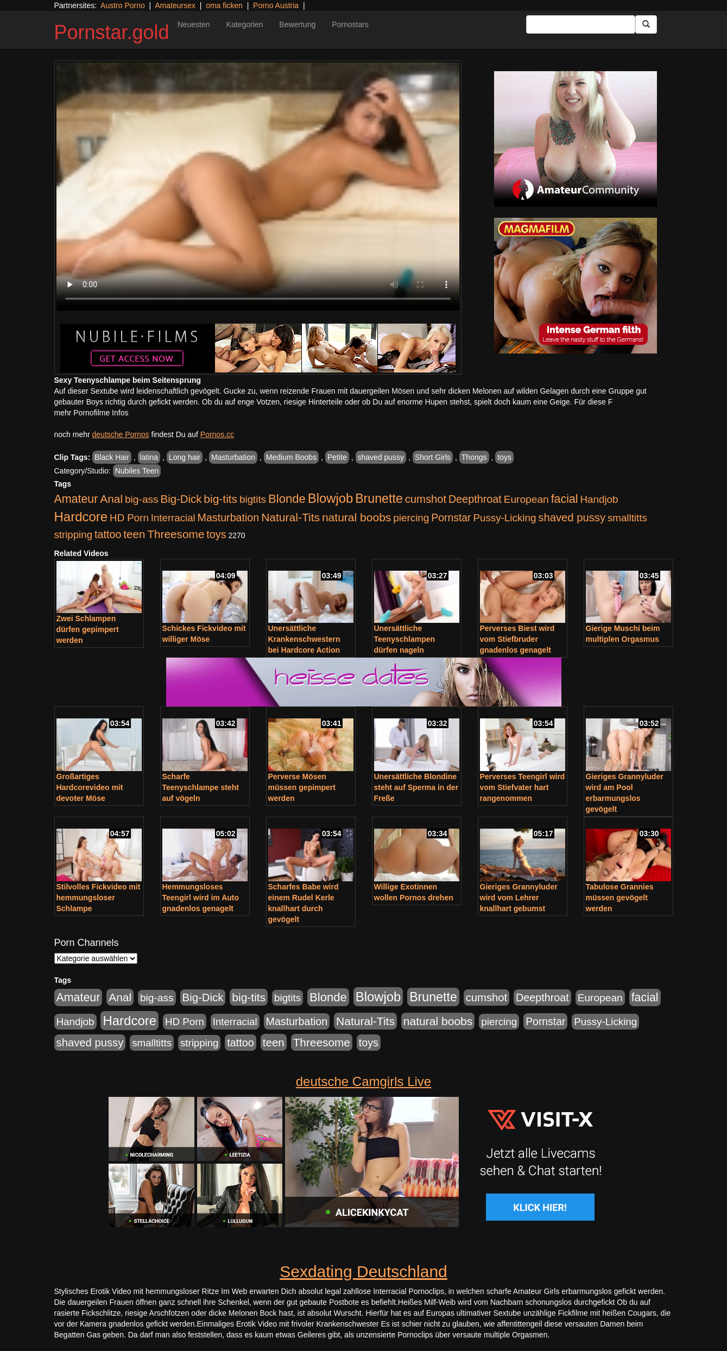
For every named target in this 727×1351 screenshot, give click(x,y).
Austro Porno (122, 5)
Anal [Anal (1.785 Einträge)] (111, 499)
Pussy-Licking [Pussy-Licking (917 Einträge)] (504, 517)
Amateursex (175, 5)
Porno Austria (276, 5)
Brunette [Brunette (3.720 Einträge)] (379, 498)
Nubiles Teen (137, 470)
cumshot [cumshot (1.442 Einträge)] (426, 499)
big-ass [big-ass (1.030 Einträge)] (142, 499)
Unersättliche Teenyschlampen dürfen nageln (404, 639)
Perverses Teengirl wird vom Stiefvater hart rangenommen (522, 787)
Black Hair (111, 457)
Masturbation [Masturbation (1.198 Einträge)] (229, 517)
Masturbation (233, 457)
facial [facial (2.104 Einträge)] (564, 499)
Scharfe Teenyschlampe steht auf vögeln (200, 787)
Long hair (184, 457)
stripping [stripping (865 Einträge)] (73, 534)
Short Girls (433, 457)
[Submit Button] (646, 24)
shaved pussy (381, 457)
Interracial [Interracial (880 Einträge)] (173, 517)
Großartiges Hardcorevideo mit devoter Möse (89, 787)
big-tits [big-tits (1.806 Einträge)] (220, 499)
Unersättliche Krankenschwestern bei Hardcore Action (304, 639)
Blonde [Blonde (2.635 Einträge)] (287, 499)
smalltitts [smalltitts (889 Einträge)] (627, 517)
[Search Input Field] (580, 24)
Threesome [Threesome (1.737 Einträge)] (175, 534)
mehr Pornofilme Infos (91, 412)
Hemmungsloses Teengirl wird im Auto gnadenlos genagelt (200, 897)
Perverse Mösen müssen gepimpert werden (302, 787)
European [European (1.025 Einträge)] (526, 499)
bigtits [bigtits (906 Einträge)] (252, 499)
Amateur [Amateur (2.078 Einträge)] (76, 499)
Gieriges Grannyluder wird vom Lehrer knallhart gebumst (519, 897)
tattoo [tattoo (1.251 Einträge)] (108, 534)
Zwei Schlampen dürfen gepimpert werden (87, 629)
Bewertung (297, 24)
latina (149, 457)
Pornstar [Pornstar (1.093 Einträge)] (451, 517)
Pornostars (350, 24)
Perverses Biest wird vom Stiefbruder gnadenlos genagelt (517, 639)
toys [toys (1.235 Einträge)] (216, 534)
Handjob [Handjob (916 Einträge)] (599, 499)
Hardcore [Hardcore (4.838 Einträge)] (81, 516)
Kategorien (244, 24)
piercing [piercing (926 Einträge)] (411, 517)
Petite (337, 457)
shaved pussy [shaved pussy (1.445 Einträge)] (571, 517)
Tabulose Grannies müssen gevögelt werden (620, 897)
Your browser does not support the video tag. (257, 186)
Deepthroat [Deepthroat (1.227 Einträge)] (475, 499)
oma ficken (224, 5)
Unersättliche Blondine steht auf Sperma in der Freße (416, 787)
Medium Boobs (291, 457)
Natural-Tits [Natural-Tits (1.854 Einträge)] (290, 517)
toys (504, 457)
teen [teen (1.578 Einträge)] (134, 534)
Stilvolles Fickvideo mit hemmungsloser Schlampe (98, 897)
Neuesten (194, 24)
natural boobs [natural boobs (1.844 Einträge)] (356, 517)
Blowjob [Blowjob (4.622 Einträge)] (330, 498)
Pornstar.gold (111, 32)
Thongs (474, 457)
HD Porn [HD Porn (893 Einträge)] (129, 517)
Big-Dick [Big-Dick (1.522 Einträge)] (181, 499)
